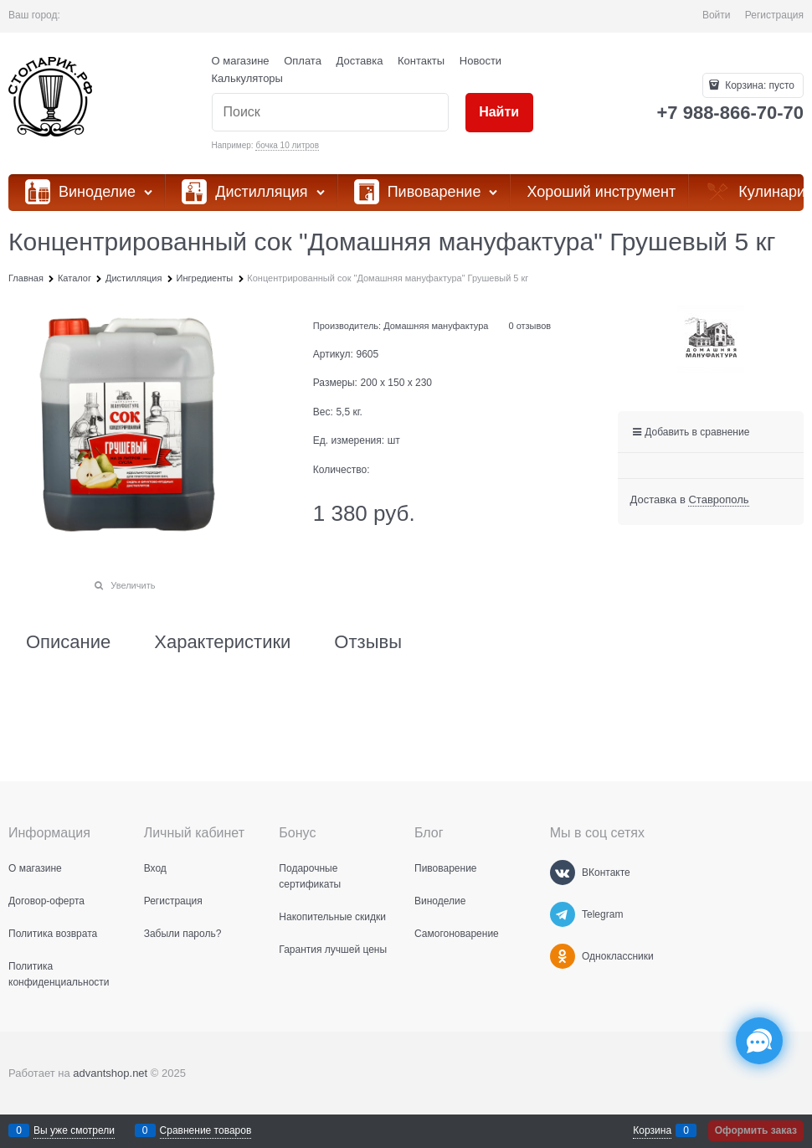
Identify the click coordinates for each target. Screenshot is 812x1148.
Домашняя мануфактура (435, 326)
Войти (716, 15)
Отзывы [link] (368, 642)
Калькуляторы (247, 78)
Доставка (360, 60)
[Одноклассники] (562, 956)
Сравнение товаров (206, 1130)
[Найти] (499, 112)
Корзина (652, 1130)
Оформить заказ (756, 1130)
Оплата (302, 60)
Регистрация (774, 15)
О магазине (241, 60)
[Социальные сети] (759, 1040)
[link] (718, 500)
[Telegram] (562, 914)
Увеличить (132, 585)
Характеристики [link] (222, 642)
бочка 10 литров (287, 145)
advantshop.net (110, 1073)
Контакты (421, 60)
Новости (480, 60)
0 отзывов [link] (529, 326)
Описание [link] (68, 642)
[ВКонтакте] (562, 872)
